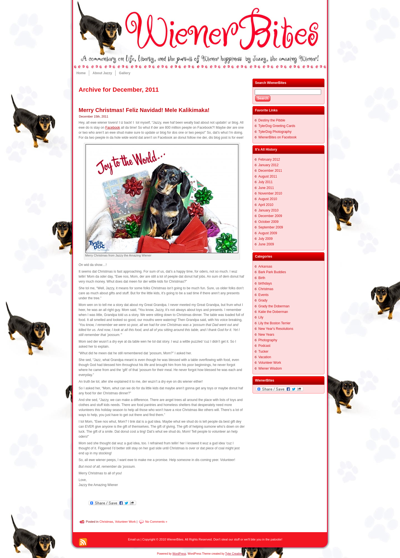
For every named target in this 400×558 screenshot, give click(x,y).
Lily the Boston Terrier (274, 323)
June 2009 (266, 244)
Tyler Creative (233, 553)
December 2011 (270, 171)
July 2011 (265, 182)
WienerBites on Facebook (277, 137)
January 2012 (268, 165)
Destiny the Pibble (271, 120)
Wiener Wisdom (270, 368)
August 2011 (267, 176)
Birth (261, 278)
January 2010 (268, 210)
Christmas (106, 521)
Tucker (263, 351)
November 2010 (270, 193)
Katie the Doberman (273, 312)
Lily (260, 317)
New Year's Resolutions (275, 329)
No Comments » (156, 521)
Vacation (264, 357)
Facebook (112, 127)
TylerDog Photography (274, 132)
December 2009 (270, 216)
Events (263, 295)
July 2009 (265, 239)
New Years (266, 335)
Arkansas (265, 266)
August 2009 (267, 233)
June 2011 (266, 188)
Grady (263, 300)
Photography (267, 340)
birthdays (265, 283)
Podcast (264, 346)
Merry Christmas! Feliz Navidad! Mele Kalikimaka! (144, 110)
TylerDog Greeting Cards (276, 126)
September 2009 (270, 227)
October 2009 (268, 222)
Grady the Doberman (273, 306)
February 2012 (269, 159)
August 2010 (267, 199)
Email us (134, 539)
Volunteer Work (125, 521)
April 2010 (265, 205)
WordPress (179, 553)
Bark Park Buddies (272, 272)
